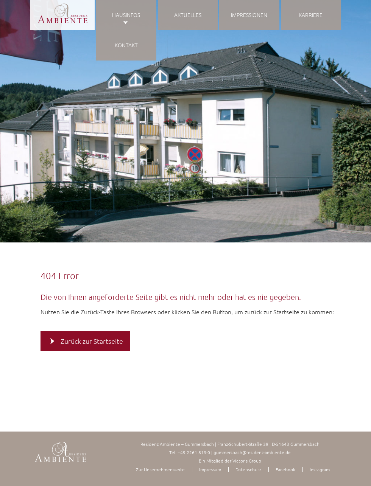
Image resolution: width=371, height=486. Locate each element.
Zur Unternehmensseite (160, 469)
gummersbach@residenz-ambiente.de (252, 452)
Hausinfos (126, 15)
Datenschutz (248, 469)
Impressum (210, 469)
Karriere (311, 15)
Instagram (320, 469)
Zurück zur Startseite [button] (92, 341)
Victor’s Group (246, 461)
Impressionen (249, 15)
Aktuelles (187, 15)
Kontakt (126, 45)
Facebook (285, 469)
